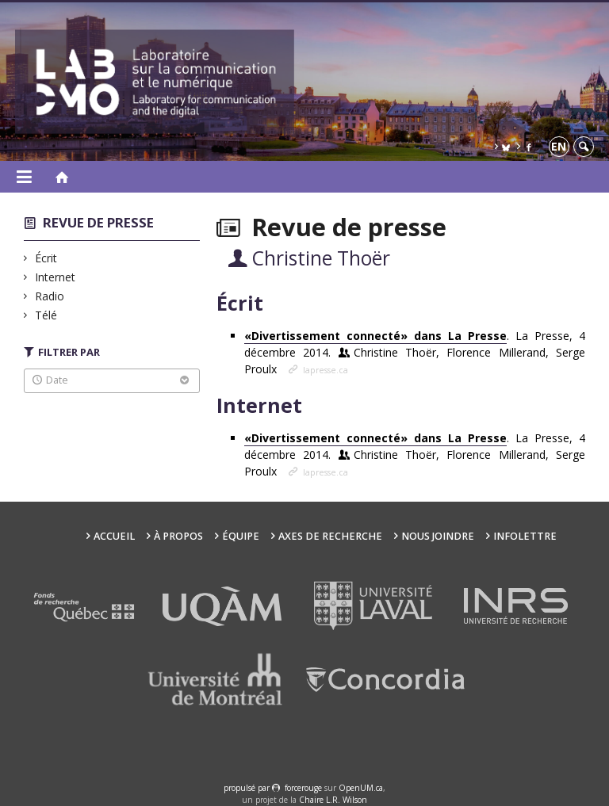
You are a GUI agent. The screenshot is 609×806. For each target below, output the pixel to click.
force (303, 787)
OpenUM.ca (361, 787)
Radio (50, 296)
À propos (178, 536)
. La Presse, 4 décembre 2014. (414, 352)
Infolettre (525, 536)
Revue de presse (98, 222)
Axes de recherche (330, 536)
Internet (55, 277)
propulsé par (248, 787)
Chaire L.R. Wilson (333, 799)
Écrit (46, 257)
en (558, 146)
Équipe (240, 536)
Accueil (114, 536)
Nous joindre (437, 536)
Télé (46, 315)
